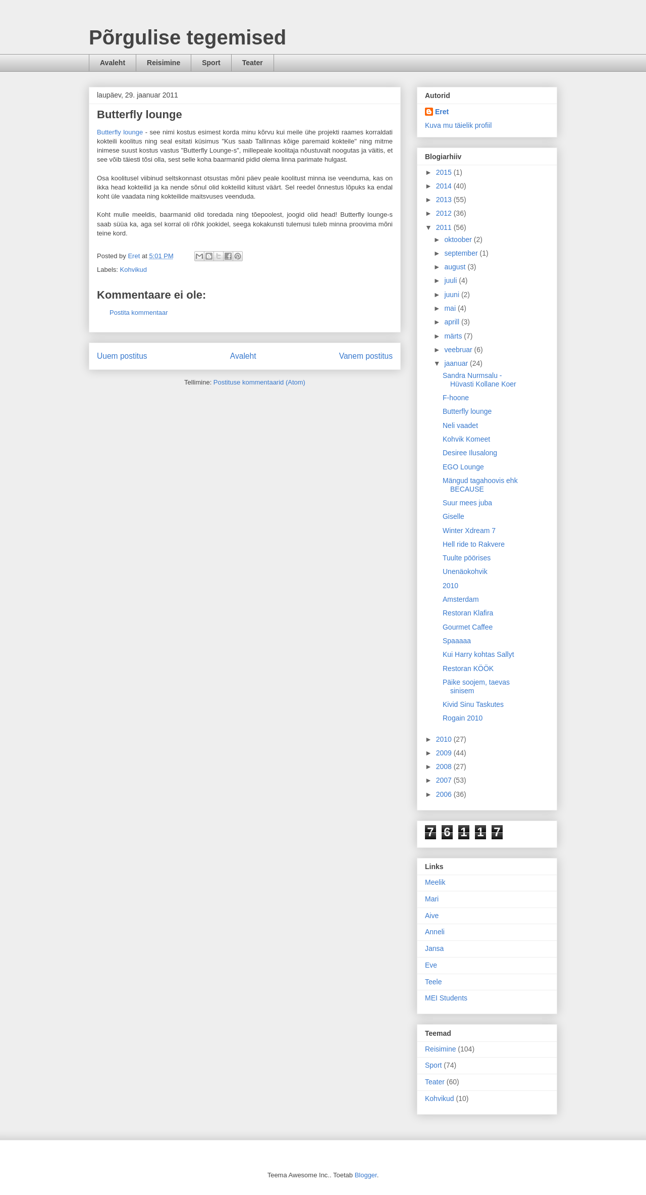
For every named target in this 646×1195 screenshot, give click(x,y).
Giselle (453, 516)
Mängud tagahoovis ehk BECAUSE (480, 484)
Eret (442, 112)
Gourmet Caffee (468, 627)
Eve (431, 965)
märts (454, 336)
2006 (445, 794)
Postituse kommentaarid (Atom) (259, 382)
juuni (452, 295)
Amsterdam (461, 599)
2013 (445, 200)
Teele (433, 982)
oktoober (458, 239)
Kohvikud (133, 269)
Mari (432, 899)
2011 (445, 227)
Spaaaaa (457, 641)
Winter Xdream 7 (469, 531)
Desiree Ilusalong (470, 453)
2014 (445, 186)
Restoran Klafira (468, 613)
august (455, 267)
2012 (445, 213)
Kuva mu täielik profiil (458, 125)
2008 (445, 766)
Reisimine (163, 63)
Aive (432, 916)
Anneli (435, 932)
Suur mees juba (467, 503)
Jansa (434, 948)
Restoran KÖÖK (468, 668)
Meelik (435, 882)
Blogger (366, 1175)
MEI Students (446, 998)
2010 (450, 586)
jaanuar (457, 363)
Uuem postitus (122, 356)
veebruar (459, 350)
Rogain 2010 (462, 718)
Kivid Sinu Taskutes (473, 704)
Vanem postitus (366, 356)
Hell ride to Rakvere (474, 544)
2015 (445, 172)
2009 (445, 753)
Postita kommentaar (139, 312)
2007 (445, 780)
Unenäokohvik (465, 571)
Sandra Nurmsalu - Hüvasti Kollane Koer (479, 379)
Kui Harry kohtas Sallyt (478, 654)
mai (450, 308)
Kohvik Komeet (466, 439)
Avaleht (112, 63)
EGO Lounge (463, 467)
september (461, 253)
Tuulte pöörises (467, 558)
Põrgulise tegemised (187, 37)
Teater (252, 63)
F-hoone (456, 398)
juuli (451, 280)
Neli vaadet (460, 425)
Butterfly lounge (120, 132)
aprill (452, 322)
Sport (211, 63)
